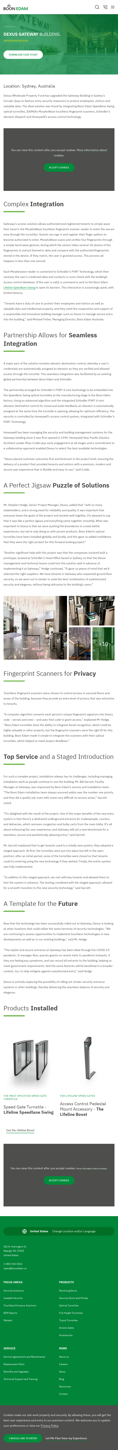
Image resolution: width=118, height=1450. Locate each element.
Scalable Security (13, 1298)
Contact (63, 1394)
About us (64, 1356)
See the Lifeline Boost (20, 1130)
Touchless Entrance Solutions (20, 1305)
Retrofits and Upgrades (16, 1371)
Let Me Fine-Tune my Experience (66, 1438)
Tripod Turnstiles (68, 1320)
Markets (8, 1320)
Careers (63, 1364)
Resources (65, 1386)
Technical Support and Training (20, 1379)
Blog (61, 1379)
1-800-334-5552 (13, 1263)
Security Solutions (14, 1290)
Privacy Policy (49, 1425)
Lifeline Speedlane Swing (20, 287)
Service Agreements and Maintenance (24, 1356)
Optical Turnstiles (69, 1305)
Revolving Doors (68, 1290)
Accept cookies (59, 167)
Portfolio (9, 26)
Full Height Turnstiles (71, 1312)
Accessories (66, 1335)
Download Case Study (23, 54)
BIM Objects (10, 1312)
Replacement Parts (14, 1364)
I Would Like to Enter (23, 1438)
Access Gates (66, 1327)
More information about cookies (91, 1168)
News (62, 1371)
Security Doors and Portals (73, 1298)
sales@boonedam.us (15, 1268)
